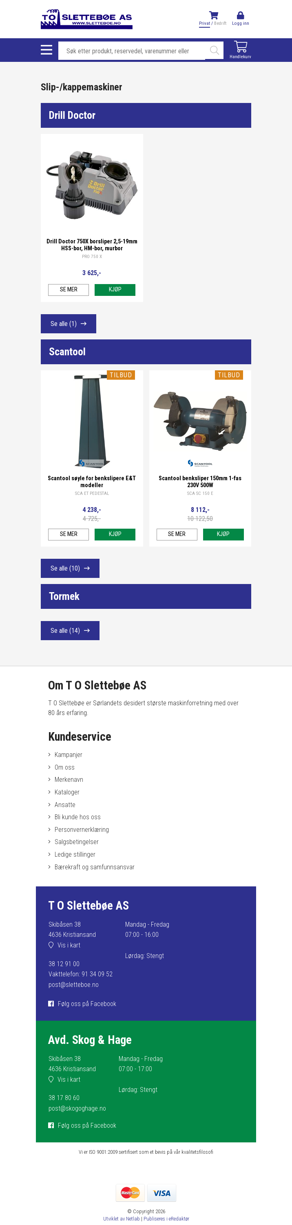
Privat (204, 23)
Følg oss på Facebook (87, 1004)
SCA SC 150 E (200, 493)
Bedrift (220, 23)
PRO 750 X (92, 256)
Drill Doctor (72, 115)
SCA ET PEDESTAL (92, 493)
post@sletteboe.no (74, 985)
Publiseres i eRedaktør (166, 1219)
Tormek (64, 596)
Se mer (68, 289)
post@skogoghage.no (77, 1108)
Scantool (67, 352)
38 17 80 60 (64, 1098)
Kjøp (115, 289)
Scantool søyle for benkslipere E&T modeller (92, 482)
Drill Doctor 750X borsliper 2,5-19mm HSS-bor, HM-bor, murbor (91, 245)
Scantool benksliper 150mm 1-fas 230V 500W (200, 482)
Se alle (64, 324)
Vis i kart (69, 945)
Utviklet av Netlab (121, 1219)
